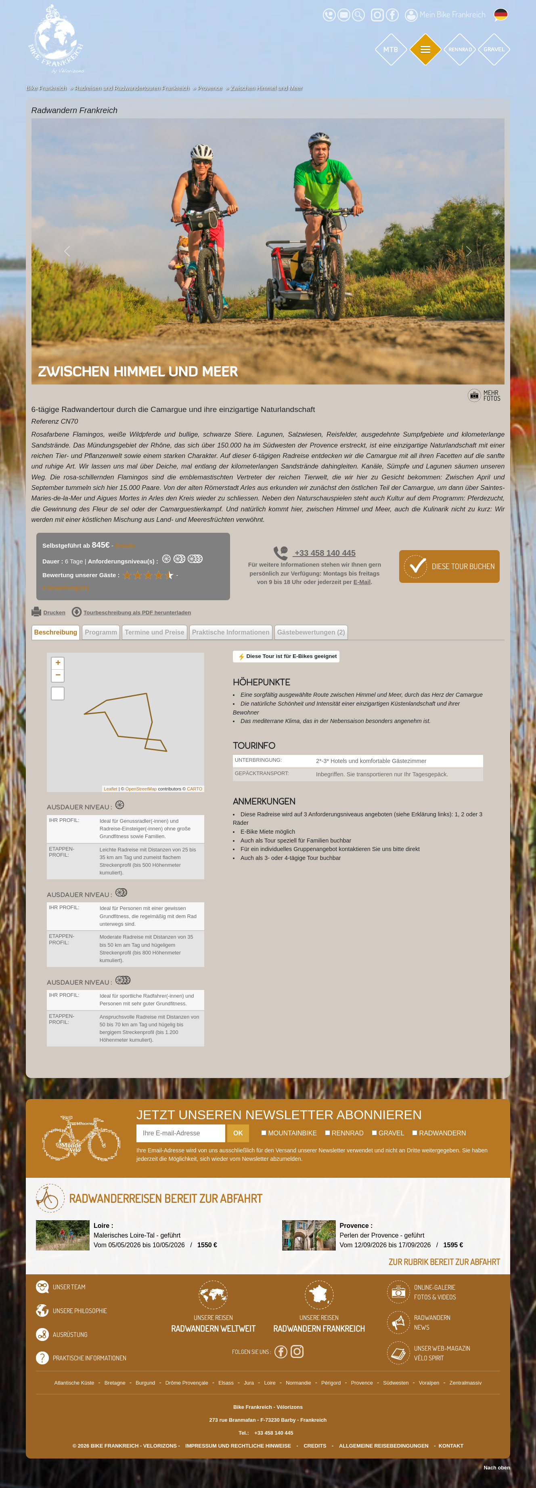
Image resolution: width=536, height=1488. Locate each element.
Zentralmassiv (466, 1383)
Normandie (298, 1383)
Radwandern (439, 1133)
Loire (269, 1383)
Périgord (331, 1383)
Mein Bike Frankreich (445, 15)
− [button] (58, 676)
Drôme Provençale (186, 1383)
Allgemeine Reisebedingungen (384, 1446)
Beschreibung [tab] (55, 632)
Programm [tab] (101, 632)
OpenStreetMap (141, 788)
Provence (362, 1383)
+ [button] (58, 664)
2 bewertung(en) (65, 587)
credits (315, 1446)
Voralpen (429, 1383)
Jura (249, 1383)
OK (238, 1133)
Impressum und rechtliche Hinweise (238, 1446)
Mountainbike (289, 1133)
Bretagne (115, 1383)
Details (125, 545)
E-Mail (362, 582)
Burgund (145, 1383)
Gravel (388, 1133)
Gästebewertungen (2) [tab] (311, 632)
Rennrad (344, 1133)
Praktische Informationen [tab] (231, 632)
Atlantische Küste (74, 1383)
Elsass (226, 1383)
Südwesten (395, 1383)
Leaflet (110, 788)
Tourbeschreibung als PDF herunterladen (131, 613)
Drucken (48, 613)
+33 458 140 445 (315, 553)
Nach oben (497, 1468)
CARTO (194, 788)
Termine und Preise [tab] (154, 632)
